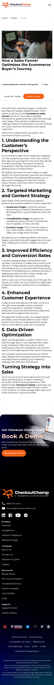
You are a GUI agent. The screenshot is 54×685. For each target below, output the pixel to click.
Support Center (9, 608)
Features (6, 525)
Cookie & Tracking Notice (27, 651)
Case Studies (8, 593)
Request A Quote (10, 559)
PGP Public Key (15, 646)
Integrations (8, 530)
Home (5, 18)
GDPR (34, 646)
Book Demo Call (14, 453)
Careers (5, 564)
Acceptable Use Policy (20, 642)
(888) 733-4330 (13, 503)
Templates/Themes (11, 583)
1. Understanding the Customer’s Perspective (20, 84)
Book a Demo (33, 96)
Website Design (10, 540)
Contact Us (7, 554)
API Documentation (12, 579)
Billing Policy (39, 642)
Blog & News (8, 574)
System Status (9, 613)
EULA (27, 646)
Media (14, 18)
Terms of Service (19, 637)
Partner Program (10, 588)
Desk (4, 598)
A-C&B (43, 646)
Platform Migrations (12, 535)
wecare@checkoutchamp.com (21, 508)
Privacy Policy (36, 637)
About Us (6, 549)
